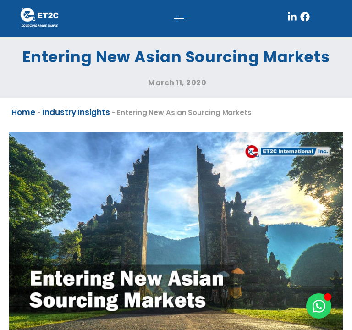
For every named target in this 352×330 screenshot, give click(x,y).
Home (23, 112)
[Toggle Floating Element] (318, 306)
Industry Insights (76, 112)
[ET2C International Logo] (39, 17)
